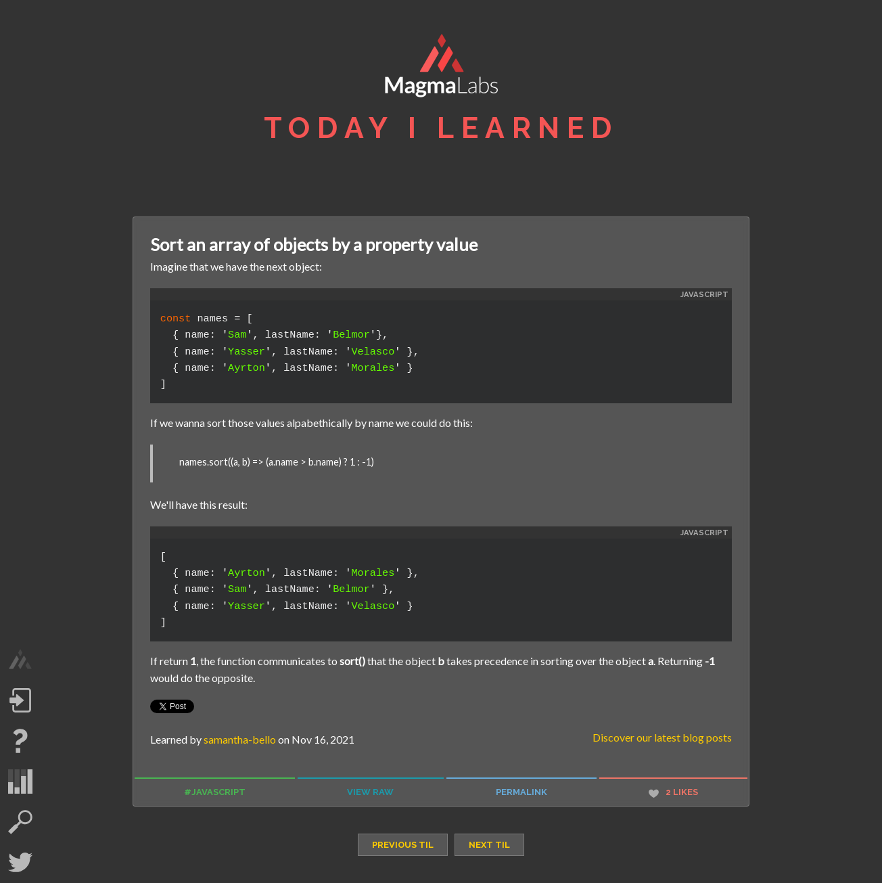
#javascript (215, 792)
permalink (521, 792)
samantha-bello (240, 739)
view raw (370, 792)
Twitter (20, 862)
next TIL (489, 845)
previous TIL (403, 845)
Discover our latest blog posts (662, 737)
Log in (20, 700)
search (20, 822)
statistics (20, 781)
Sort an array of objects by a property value (314, 244)
